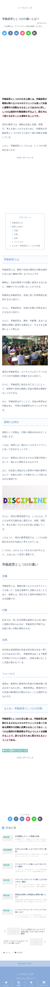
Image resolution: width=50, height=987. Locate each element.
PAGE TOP (25, 964)
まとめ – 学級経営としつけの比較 (26, 246)
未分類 (6, 750)
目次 (21, 217)
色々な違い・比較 (19, 750)
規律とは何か (17, 227)
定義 (16, 230)
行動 (16, 234)
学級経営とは (17, 223)
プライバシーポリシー (25, 978)
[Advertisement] (25, 63)
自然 (16, 238)
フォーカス (18, 242)
